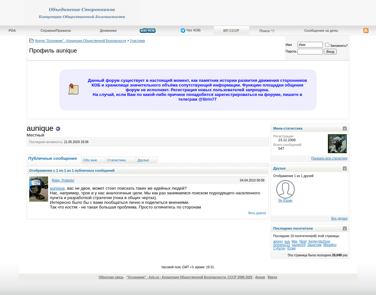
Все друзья (339, 218)
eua (287, 241)
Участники (137, 40)
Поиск (264, 31)
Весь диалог (257, 213)
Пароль (291, 51)
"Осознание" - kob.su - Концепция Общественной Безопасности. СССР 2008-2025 (189, 277)
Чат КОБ (190, 30)
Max (294, 241)
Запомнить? (336, 45)
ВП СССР (231, 30)
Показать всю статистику (329, 158)
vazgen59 (298, 245)
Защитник (314, 245)
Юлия (291, 248)
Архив (260, 277)
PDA (12, 30)
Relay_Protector (63, 180)
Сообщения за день (321, 30)
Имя (289, 45)
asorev (278, 241)
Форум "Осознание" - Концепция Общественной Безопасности (80, 40)
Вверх (272, 277)
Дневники (108, 30)
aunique (57, 188)
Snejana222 (281, 245)
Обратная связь (111, 277)
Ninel (303, 241)
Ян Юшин (285, 200)
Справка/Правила (56, 30)
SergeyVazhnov (319, 241)
